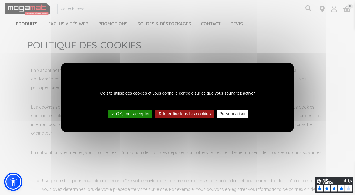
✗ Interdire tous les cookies (184, 114)
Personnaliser (232, 114)
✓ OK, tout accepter (130, 114)
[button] (13, 182)
